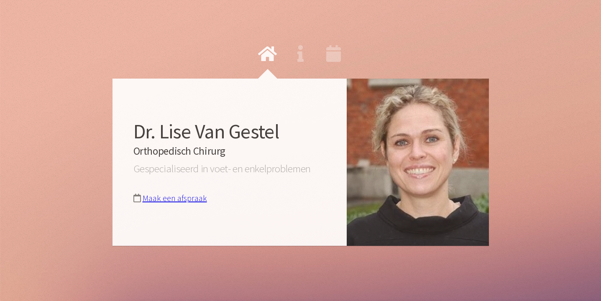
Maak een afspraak (175, 198)
